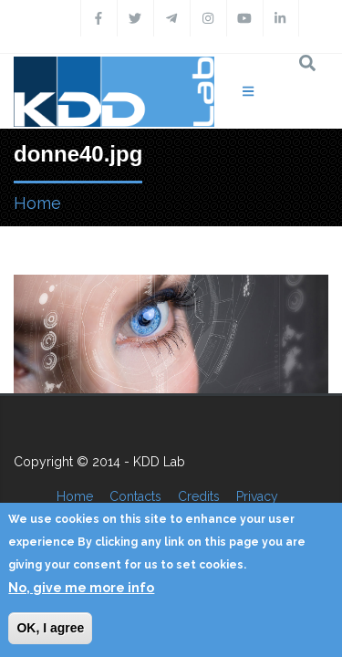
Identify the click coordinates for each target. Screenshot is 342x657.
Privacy (257, 496)
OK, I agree (50, 627)
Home (37, 203)
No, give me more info (81, 587)
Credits (199, 496)
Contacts (135, 496)
